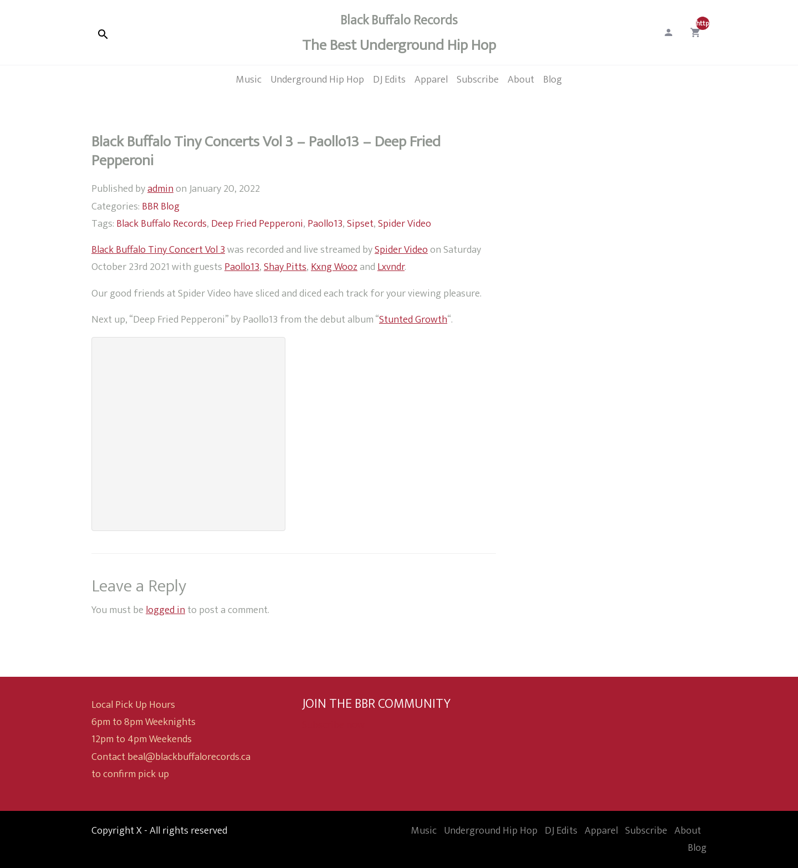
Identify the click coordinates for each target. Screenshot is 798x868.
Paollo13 (325, 223)
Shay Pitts (285, 266)
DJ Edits (561, 830)
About (687, 830)
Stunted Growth (413, 319)
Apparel (601, 830)
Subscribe (646, 830)
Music (424, 830)
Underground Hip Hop (491, 830)
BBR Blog (161, 206)
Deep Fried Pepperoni (257, 223)
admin (160, 188)
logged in (165, 610)
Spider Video (404, 223)
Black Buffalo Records (161, 223)
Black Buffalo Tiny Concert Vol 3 (158, 249)
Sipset (360, 223)
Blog (697, 847)
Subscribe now (333, 724)
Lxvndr (391, 266)
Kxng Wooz (334, 266)
